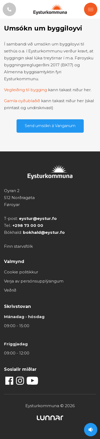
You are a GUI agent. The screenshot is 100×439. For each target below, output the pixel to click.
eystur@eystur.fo (38, 218)
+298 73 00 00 (28, 225)
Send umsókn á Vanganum (50, 125)
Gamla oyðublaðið (22, 100)
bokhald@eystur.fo (44, 232)
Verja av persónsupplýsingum (33, 281)
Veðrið (10, 290)
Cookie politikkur (21, 271)
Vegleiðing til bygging (25, 89)
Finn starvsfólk (18, 246)
